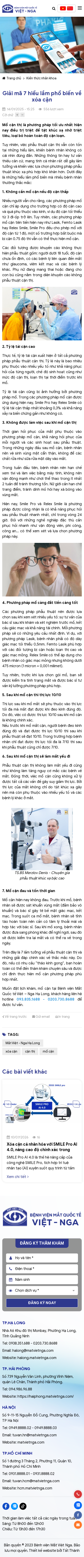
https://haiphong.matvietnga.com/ (45, 1396)
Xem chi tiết (18, 1177)
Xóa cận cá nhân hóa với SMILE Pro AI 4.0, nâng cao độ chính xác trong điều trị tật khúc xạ (42, 1150)
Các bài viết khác (24, 1072)
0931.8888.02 (43, 1474)
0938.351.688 (19, 1343)
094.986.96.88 (20, 1389)
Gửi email (41, 1017)
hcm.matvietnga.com (34, 1488)
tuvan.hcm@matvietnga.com (36, 1481)
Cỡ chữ (7, 115)
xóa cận (11, 1051)
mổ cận (48, 1051)
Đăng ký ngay (42, 1303)
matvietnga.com (30, 1442)
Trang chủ (11, 78)
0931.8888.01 (19, 1474)
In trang (62, 1017)
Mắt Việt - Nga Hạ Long (23, 1043)
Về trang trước (14, 1017)
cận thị (30, 1051)
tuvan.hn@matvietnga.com (34, 1435)
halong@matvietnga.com (33, 1350)
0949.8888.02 (20, 1428)
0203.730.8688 (45, 1343)
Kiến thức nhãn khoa (41, 78)
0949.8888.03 (45, 1428)
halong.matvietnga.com (36, 1358)
